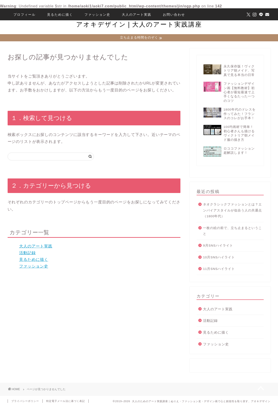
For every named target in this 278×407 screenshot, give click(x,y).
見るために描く (60, 14)
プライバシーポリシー (25, 401)
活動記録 (27, 253)
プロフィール (24, 14)
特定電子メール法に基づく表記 (65, 401)
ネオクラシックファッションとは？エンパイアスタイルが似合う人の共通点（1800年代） (232, 210)
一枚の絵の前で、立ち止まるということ (232, 231)
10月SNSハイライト (219, 257)
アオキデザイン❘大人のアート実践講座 (139, 24)
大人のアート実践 (136, 14)
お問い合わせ (174, 14)
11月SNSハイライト (219, 269)
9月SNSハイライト (218, 246)
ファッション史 (97, 14)
